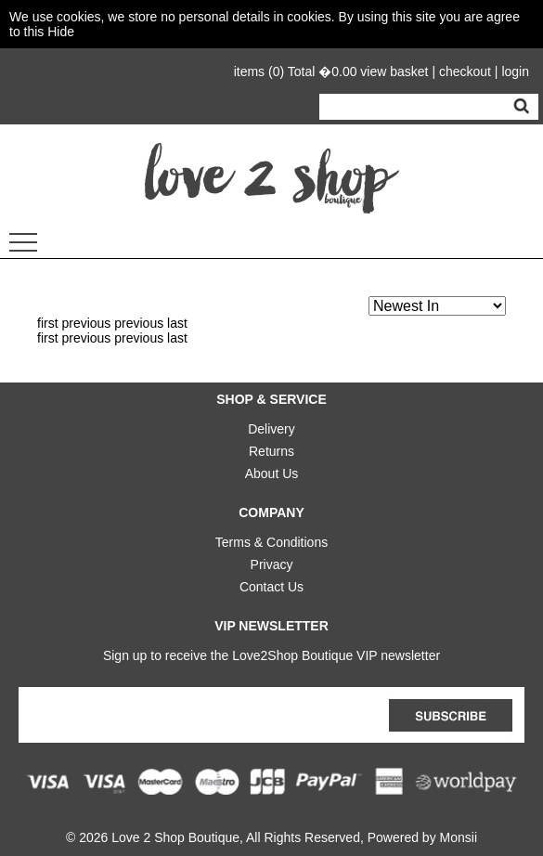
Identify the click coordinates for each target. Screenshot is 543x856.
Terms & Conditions (271, 538)
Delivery (271, 425)
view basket (394, 71)
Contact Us (271, 583)
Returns (271, 447)
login (515, 71)
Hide (60, 31)
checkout (465, 71)
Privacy (272, 560)
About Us (272, 469)
